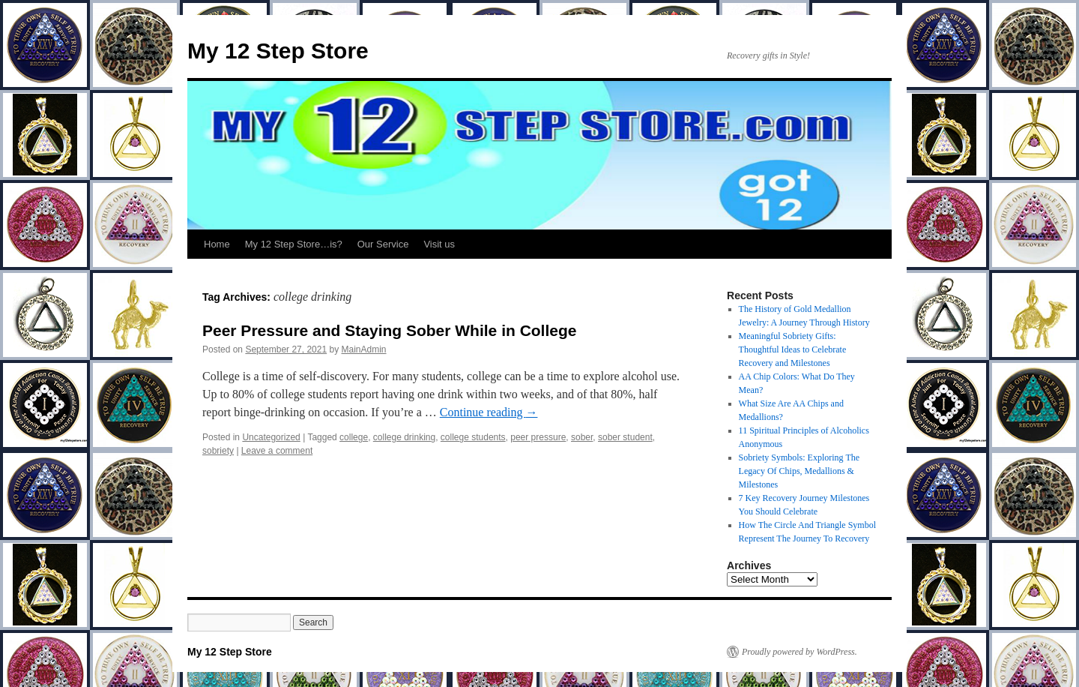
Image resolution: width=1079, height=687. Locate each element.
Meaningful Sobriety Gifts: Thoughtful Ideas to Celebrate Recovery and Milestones (793, 349)
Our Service (383, 244)
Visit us (439, 244)
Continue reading (489, 412)
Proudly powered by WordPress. (799, 651)
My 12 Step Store (278, 50)
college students (473, 437)
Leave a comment (276, 451)
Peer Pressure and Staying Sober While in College (389, 330)
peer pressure (538, 437)
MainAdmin (364, 349)
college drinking (404, 437)
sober (582, 437)
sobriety (218, 451)
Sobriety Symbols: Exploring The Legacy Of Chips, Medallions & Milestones (799, 471)
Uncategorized (271, 437)
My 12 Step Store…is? (293, 244)
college (353, 437)
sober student (625, 437)
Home (217, 244)
